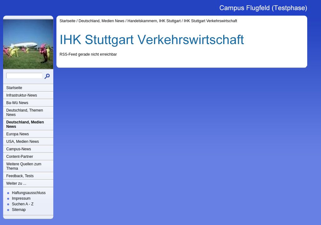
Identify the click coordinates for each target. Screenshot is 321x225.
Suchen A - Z (23, 204)
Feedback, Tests (20, 176)
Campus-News (18, 149)
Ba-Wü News (17, 103)
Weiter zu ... (16, 183)
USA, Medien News (22, 141)
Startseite (14, 88)
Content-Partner (19, 156)
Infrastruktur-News (21, 95)
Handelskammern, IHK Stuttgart (154, 21)
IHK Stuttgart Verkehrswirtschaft (210, 21)
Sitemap (19, 210)
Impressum (21, 198)
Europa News (17, 134)
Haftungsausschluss (28, 193)
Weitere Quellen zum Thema (23, 166)
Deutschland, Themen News (24, 112)
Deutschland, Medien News (25, 124)
